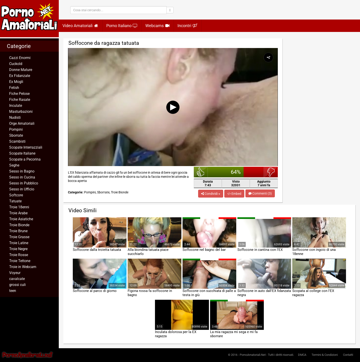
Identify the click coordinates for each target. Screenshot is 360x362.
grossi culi (17, 285)
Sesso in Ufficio (21, 189)
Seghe (14, 165)
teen (12, 290)
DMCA (302, 354)
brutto (271, 172)
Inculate (15, 105)
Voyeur (14, 273)
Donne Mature (20, 70)
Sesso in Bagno (21, 171)
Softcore (16, 195)
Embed (234, 193)
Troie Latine (18, 243)
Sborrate (16, 135)
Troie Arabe (18, 213)
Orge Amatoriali (21, 123)
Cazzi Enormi (20, 58)
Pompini (16, 129)
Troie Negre (18, 249)
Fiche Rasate (19, 99)
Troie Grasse (19, 237)
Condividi (210, 193)
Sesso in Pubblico (23, 183)
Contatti (348, 354)
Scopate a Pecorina (25, 159)
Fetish (14, 87)
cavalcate (17, 279)
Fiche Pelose (19, 93)
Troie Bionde (19, 225)
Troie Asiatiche (21, 219)
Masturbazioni (21, 111)
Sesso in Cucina (22, 177)
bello (201, 172)
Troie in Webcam (22, 267)
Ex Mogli (16, 81)
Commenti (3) (260, 193)
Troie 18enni (19, 207)
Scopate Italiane (22, 153)
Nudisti (15, 117)
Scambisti (17, 141)
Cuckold (15, 64)
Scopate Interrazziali (25, 147)
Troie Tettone (19, 261)
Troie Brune (18, 231)
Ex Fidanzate (19, 76)
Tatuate (15, 201)
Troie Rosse (18, 255)
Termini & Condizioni (325, 354)
